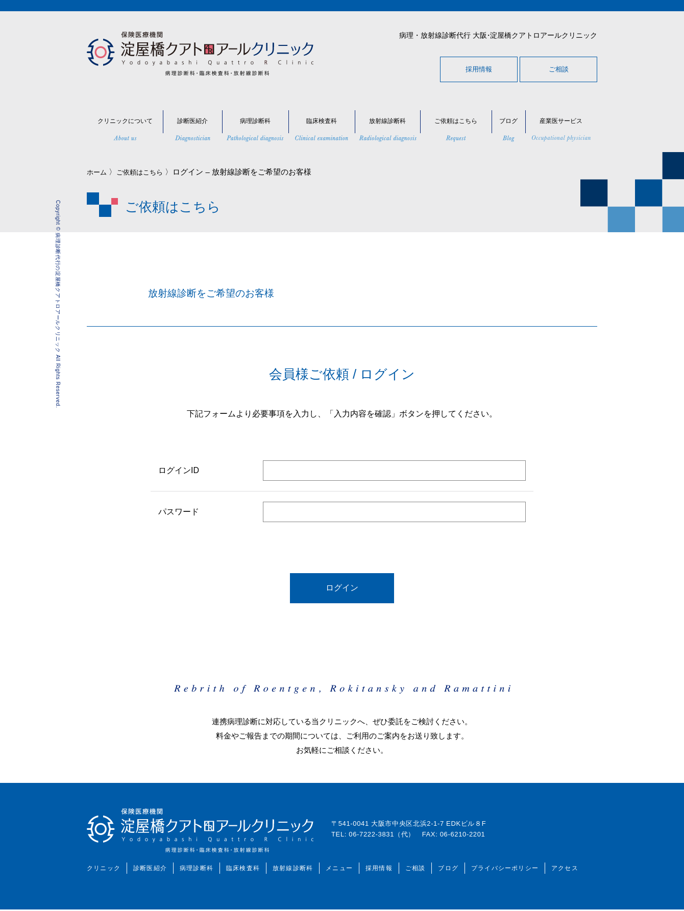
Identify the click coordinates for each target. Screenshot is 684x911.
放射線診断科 (293, 869)
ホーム (98, 171)
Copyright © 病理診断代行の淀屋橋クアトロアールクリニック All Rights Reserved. (58, 304)
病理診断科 (196, 869)
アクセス (564, 869)
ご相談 (559, 69)
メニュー (339, 869)
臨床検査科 (243, 869)
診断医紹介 (150, 869)
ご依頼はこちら (146, 171)
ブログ (448, 869)
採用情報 (479, 69)
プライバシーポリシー (505, 869)
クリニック (103, 869)
